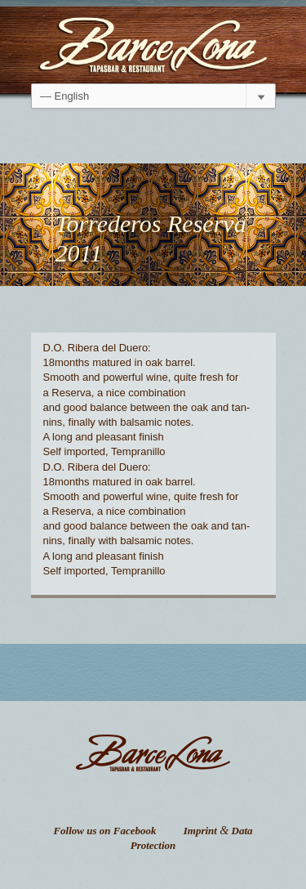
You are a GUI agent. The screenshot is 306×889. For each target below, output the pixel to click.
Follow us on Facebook (104, 830)
